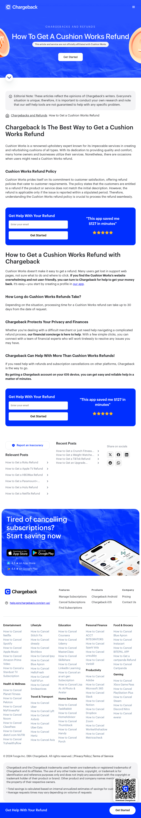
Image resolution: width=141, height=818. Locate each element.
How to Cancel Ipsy (43, 656)
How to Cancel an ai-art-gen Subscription (69, 676)
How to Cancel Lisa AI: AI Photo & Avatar (70, 688)
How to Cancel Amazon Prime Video (12, 660)
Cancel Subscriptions (72, 602)
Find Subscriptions (70, 608)
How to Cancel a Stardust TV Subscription (13, 672)
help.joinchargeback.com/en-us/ (30, 603)
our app (78, 284)
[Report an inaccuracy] (27, 445)
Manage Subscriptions (73, 596)
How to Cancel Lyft (42, 711)
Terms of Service (103, 756)
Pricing (126, 596)
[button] (134, 7)
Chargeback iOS (102, 602)
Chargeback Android (104, 596)
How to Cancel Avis (43, 740)
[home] (21, 7)
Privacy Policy (82, 756)
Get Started (70, 57)
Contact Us (129, 602)
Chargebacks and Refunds (29, 115)
